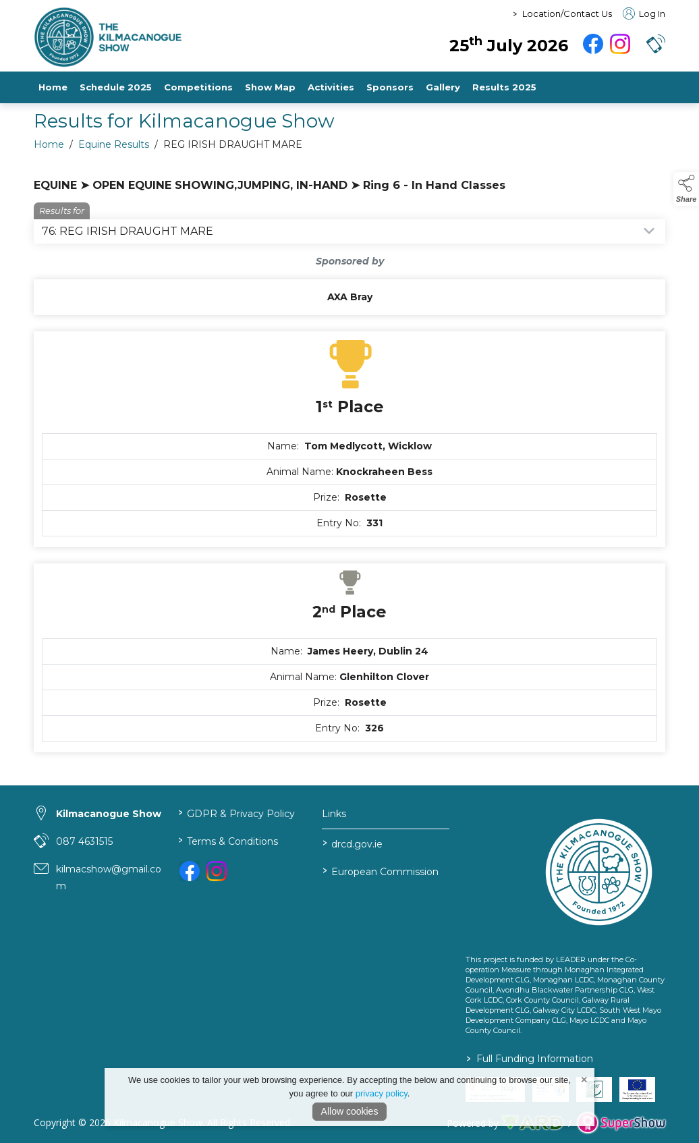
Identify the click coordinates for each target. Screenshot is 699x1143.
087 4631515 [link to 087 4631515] (84, 841)
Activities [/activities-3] (331, 87)
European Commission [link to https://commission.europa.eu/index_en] (380, 871)
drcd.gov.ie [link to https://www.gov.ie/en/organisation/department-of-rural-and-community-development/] (352, 843)
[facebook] (593, 44)
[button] (655, 43)
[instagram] (620, 44)
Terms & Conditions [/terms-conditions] (228, 840)
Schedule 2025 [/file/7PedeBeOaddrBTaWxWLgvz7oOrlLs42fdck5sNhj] (116, 87)
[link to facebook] (189, 871)
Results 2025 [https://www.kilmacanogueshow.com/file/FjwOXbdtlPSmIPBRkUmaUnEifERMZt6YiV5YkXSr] (504, 87)
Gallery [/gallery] (443, 87)
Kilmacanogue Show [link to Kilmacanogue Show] (108, 814)
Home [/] (52, 87)
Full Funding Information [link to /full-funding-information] (529, 1059)
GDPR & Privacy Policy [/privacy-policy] (236, 813)
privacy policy (382, 1093)
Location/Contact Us (567, 13)
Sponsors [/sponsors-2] (390, 87)
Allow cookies (350, 1111)
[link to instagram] (216, 871)
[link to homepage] (185, 37)
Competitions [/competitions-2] (198, 87)
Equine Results (113, 148)
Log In (644, 13)
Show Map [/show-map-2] (270, 87)
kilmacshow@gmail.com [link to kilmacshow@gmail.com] (108, 877)
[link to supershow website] (621, 1123)
